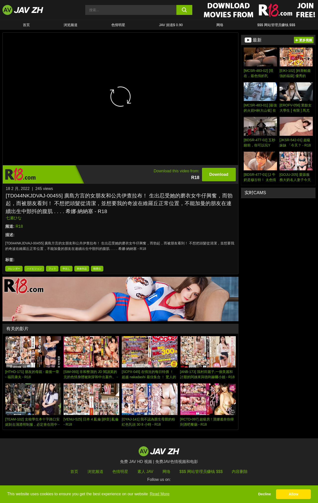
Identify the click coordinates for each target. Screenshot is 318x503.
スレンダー (14, 268)
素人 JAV (145, 471)
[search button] (184, 10)
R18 (19, 226)
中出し (66, 268)
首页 (26, 25)
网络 (219, 25)
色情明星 (118, 25)
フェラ (52, 268)
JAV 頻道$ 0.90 (171, 25)
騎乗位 (97, 268)
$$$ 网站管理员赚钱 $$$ (276, 25)
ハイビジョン (34, 268)
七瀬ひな (14, 218)
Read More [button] (159, 494)
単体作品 (82, 268)
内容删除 (240, 471)
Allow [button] (293, 494)
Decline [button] (264, 494)
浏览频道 (71, 25)
